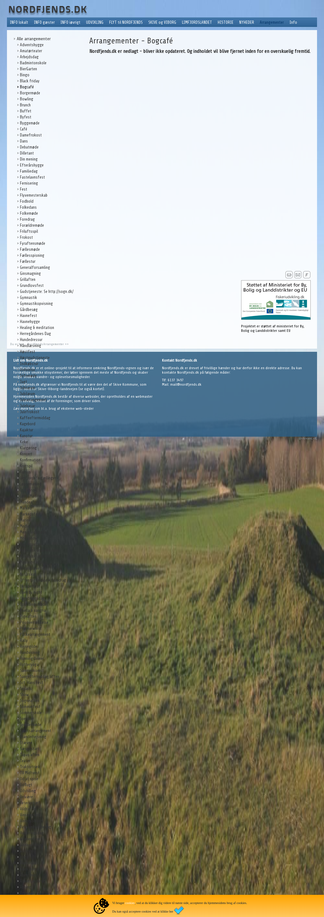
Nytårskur (28, 574)
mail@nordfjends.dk (186, 384)
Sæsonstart (29, 748)
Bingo (24, 75)
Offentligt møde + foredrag (43, 580)
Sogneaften (29, 700)
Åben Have (28, 863)
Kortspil (26, 466)
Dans (24, 141)
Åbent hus (28, 875)
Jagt (23, 381)
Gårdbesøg (29, 309)
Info (293, 22)
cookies (130, 903)
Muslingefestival (33, 562)
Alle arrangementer (34, 38)
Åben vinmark (30, 869)
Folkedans (28, 207)
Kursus (25, 472)
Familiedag (29, 171)
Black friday (30, 81)
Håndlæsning (30, 345)
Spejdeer (27, 718)
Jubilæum (27, 387)
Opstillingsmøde (33, 604)
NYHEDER (246, 22)
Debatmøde (29, 147)
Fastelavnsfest (32, 177)
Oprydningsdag (32, 598)
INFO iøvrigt (70, 22)
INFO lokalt (19, 22)
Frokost (26, 237)
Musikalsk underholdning (40, 550)
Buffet (25, 111)
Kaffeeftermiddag (35, 417)
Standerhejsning (33, 736)
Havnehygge (30, 321)
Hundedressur (31, 339)
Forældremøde (32, 225)
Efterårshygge (32, 165)
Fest (23, 189)
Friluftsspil (29, 231)
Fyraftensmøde (32, 243)
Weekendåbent (31, 845)
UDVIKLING (94, 22)
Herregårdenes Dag (35, 333)
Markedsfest (30, 514)
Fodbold (27, 201)
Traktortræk (30, 766)
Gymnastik (28, 297)
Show (24, 694)
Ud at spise (29, 778)
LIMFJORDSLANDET (197, 22)
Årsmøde (27, 893)
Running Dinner (32, 658)
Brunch (25, 105)
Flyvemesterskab (33, 195)
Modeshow (29, 538)
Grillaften (27, 279)
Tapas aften (30, 754)
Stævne (26, 742)
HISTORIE (226, 22)
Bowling (26, 99)
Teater (25, 760)
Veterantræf (30, 802)
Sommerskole (31, 712)
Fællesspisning (32, 255)
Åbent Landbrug (32, 881)
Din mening (29, 159)
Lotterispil (28, 490)
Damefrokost (31, 135)
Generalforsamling (35, 267)
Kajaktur (26, 429)
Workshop (28, 851)
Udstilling (28, 790)
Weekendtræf (31, 839)
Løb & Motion (30, 496)
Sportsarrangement (35, 730)
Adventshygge (32, 44)
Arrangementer (272, 22)
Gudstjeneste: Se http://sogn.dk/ (46, 291)
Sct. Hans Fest (31, 682)
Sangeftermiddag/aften (39, 676)
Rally (24, 640)
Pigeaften (28, 616)
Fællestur (27, 261)
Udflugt (26, 784)
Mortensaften (31, 544)
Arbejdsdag (29, 56)
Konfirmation (30, 460)
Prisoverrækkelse (34, 622)
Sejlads (26, 688)
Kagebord (27, 423)
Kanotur (26, 435)
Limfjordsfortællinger (38, 478)
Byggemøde (30, 123)
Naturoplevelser (33, 568)
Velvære (26, 796)
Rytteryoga (29, 664)
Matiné (25, 520)
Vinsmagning (30, 815)
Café (23, 129)
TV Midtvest (30, 772)
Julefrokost (29, 411)
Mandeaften (30, 502)
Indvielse (27, 369)
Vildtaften (28, 808)
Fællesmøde (30, 249)
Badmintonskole (33, 62)
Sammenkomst (32, 670)
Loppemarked (30, 484)
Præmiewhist (30, 628)
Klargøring (28, 448)
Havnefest (28, 315)
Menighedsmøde (33, 532)
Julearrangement (33, 399)
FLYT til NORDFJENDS (126, 22)
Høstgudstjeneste (35, 357)
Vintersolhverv (31, 821)
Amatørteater (31, 50)
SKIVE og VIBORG (162, 22)
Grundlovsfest (32, 285)
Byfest (25, 117)
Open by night (31, 592)
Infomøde (28, 375)
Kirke (24, 442)
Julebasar (27, 405)
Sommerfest (30, 706)
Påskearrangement (35, 634)
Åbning (25, 887)
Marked (26, 508)
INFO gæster (44, 22)
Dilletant (27, 153)
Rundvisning (30, 652)
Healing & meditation (37, 327)
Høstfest (27, 351)
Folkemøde (29, 213)
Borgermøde (30, 93)
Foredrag (27, 219)
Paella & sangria (33, 610)
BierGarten (28, 68)
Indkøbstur (29, 363)
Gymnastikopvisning (36, 303)
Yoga (24, 857)
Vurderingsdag (32, 833)
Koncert (26, 454)
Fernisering (29, 183)
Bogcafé (27, 87)
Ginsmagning (30, 273)
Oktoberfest (30, 586)
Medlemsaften (31, 526)
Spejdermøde (30, 724)
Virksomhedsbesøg (35, 827)
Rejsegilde (28, 646)
